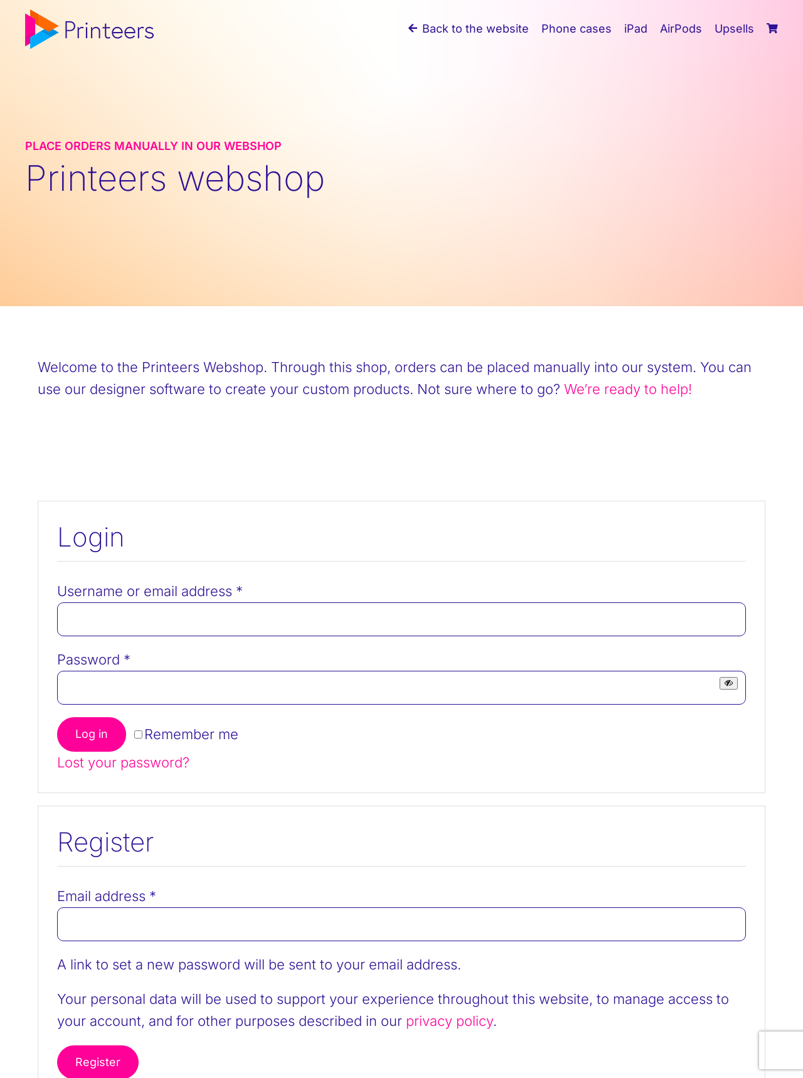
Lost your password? (123, 762)
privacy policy (449, 1021)
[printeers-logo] (89, 16)
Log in (91, 733)
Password (93, 659)
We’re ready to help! (628, 389)
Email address (106, 896)
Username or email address (150, 591)
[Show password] (729, 683)
